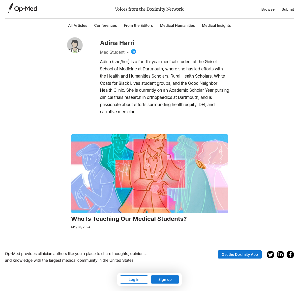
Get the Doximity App (240, 254)
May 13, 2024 (80, 227)
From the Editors (138, 25)
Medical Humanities (177, 25)
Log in (134, 279)
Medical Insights (216, 25)
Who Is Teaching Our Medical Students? (129, 218)
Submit (288, 9)
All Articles (77, 25)
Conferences (105, 25)
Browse (268, 9)
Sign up (165, 279)
